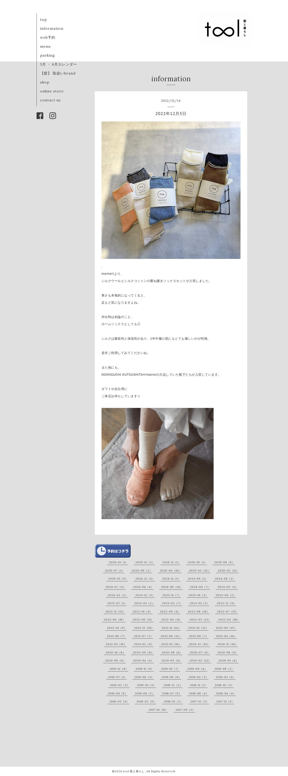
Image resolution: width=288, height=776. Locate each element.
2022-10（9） (142, 611)
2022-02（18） (229, 619)
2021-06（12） (171, 636)
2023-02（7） (172, 603)
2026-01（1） (118, 562)
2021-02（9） (144, 644)
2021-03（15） (116, 644)
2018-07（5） (172, 693)
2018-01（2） (173, 701)
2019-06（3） (144, 677)
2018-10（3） (224, 685)
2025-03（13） (199, 570)
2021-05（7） (198, 636)
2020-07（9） (200, 652)
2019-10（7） (170, 668)
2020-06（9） (227, 652)
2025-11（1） (171, 562)
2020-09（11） (143, 652)
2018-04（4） (226, 693)
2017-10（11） (158, 709)
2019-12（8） (118, 668)
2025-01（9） (118, 578)
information (51, 28)
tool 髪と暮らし (134, 771)
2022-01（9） (117, 627)
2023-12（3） (145, 595)
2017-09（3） (185, 709)
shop (44, 82)
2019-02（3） (120, 685)
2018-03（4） (119, 701)
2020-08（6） (172, 652)
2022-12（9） (226, 603)
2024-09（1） (198, 578)
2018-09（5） (118, 693)
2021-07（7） (143, 636)
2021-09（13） (226, 627)
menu (45, 46)
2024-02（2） (118, 595)
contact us (50, 100)
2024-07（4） (116, 586)
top (43, 19)
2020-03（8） (171, 660)
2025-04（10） (171, 570)
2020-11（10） (227, 644)
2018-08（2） (145, 693)
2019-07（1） (117, 677)
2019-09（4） (197, 668)
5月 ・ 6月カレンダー (58, 64)
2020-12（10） (199, 644)
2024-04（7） (200, 586)
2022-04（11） (171, 619)
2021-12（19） (144, 627)
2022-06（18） (114, 619)
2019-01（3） (146, 685)
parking (47, 55)
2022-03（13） (200, 619)
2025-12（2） (145, 562)
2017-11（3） (225, 701)
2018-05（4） (199, 693)
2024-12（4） (145, 578)
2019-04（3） (198, 677)
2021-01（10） (171, 644)
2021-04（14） (226, 636)
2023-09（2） (226, 595)
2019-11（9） (145, 668)
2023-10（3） (198, 595)
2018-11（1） (198, 685)
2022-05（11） (143, 619)
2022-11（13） (115, 611)
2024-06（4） (143, 586)
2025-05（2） (142, 570)
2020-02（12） (200, 660)
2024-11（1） (171, 578)
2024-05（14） (172, 586)
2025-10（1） (197, 562)
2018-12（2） (173, 685)
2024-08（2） (225, 578)
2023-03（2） (144, 603)
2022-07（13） (227, 611)
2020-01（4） (228, 660)
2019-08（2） (224, 668)
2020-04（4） (143, 660)
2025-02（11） (228, 570)
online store (52, 91)
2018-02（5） (146, 701)
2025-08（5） (224, 562)
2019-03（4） (226, 677)
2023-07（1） (117, 603)
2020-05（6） (115, 660)
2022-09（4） (170, 611)
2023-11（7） (171, 595)
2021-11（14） (171, 627)
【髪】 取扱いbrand (58, 73)
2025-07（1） (114, 570)
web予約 (47, 37)
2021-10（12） (198, 627)
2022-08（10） (199, 611)
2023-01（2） (199, 603)
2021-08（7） (116, 636)
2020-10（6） (116, 652)
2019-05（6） (171, 677)
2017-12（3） (199, 701)
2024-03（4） (228, 586)
